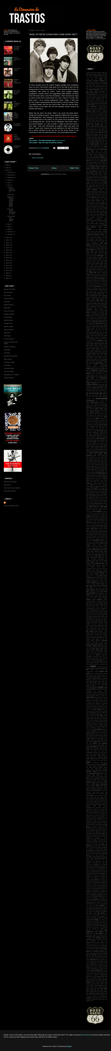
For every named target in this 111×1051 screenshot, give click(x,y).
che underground (90, 203)
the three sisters (90, 925)
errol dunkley (101, 312)
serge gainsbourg (91, 727)
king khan (99, 472)
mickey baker (96, 549)
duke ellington (93, 294)
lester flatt (98, 498)
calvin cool (95, 188)
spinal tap (100, 771)
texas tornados (101, 810)
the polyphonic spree (102, 894)
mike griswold (101, 552)
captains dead (103, 189)
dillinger (88, 274)
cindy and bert (100, 209)
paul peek (94, 617)
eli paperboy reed (94, 306)
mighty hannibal (98, 551)
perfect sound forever (91, 625)
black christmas (92, 146)
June (9, 185)
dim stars (95, 274)
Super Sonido (8, 359)
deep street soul (94, 260)
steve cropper (100, 779)
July (8, 182)
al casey (92, 82)
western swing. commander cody (94, 983)
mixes (92, 562)
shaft (89, 730)
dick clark (104, 269)
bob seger (93, 162)
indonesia (104, 396)
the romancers (97, 902)
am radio (105, 96)
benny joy (104, 129)
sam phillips (97, 714)
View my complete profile (11, 505)
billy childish (95, 141)
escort (91, 314)
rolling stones (90, 697)
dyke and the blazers (101, 295)
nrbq (87, 602)
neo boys (96, 588)
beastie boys (99, 124)
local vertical (99, 509)
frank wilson (100, 332)
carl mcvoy (104, 191)
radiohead (95, 656)
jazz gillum (101, 418)
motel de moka (89, 572)
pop (97, 639)
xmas (98, 996)
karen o (105, 461)
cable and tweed (97, 186)
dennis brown (103, 263)
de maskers (100, 257)
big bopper (91, 134)
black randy (103, 149)
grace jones (89, 360)
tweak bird (99, 961)
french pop (93, 335)
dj (86, 277)
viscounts (99, 973)
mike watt (101, 554)
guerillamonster (89, 366)
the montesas (101, 884)
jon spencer (89, 454)
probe (105, 643)
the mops (92, 885)
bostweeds (101, 170)
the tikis (96, 925)
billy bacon (104, 140)
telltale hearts (97, 806)
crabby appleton (98, 231)
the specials (98, 918)
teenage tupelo (89, 804)
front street (104, 335)
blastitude (88, 152)
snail (99, 751)
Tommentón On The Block (11, 374)
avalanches (99, 111)
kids (96, 470)
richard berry (99, 673)
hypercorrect (94, 390)
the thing (105, 924)
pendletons (95, 622)
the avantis (92, 818)
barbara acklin (99, 120)
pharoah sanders (96, 629)
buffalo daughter (93, 179)
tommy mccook (99, 951)
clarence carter (100, 211)
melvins (92, 540)
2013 (7, 263)
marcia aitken (100, 526)
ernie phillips (93, 312)
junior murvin (97, 460)
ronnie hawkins (94, 700)
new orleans (90, 590)
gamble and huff (99, 338)
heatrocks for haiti (90, 379)
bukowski (88, 180)
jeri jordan (95, 423)
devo (90, 269)
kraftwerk (104, 478)
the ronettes (89, 903)
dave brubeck (90, 249)
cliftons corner (89, 214)
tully (106, 959)
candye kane (104, 188)
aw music (88, 112)
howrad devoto (103, 387)
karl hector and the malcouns (98, 463)
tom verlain (101, 950)
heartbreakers (103, 378)
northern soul (90, 599)
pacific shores (94, 611)
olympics (91, 605)
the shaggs (102, 910)
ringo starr (94, 679)
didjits (98, 272)
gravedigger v (99, 362)
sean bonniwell (99, 726)
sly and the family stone (96, 748)
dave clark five (98, 249)
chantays (88, 200)
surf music (89, 795)
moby (103, 562)
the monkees (101, 882)
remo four (99, 666)
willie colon (97, 988)
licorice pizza (104, 498)
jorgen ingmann (90, 457)
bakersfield (89, 118)
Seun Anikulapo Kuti (95, 77)
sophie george (103, 760)
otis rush (98, 610)
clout (106, 214)
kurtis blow (89, 481)
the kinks (93, 871)
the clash (102, 833)
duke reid (101, 294)
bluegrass (96, 156)
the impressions (94, 864)
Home (54, 168)
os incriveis (96, 608)
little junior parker (95, 505)
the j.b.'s (95, 867)
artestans (105, 106)
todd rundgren (103, 948)
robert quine (101, 682)
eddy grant (93, 301)
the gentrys (102, 853)
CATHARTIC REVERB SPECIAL (17, 48)
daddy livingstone (90, 240)
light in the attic (90, 500)
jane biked (94, 416)
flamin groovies (100, 323)
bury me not (92, 183)
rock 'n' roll (90, 686)
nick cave (97, 591)
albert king (95, 85)
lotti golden (96, 516)
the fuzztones (96, 853)
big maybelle (94, 135)
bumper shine (104, 180)
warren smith (100, 977)
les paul (102, 497)
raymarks (97, 662)
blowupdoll (88, 154)
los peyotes (94, 514)
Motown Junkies (8, 326)
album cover (101, 85)
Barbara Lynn (102, 75)
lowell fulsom (96, 519)
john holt (105, 440)
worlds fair (97, 994)
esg (94, 314)
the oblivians (104, 887)
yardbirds (88, 997)
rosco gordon (96, 703)
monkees (92, 566)
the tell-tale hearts (97, 924)
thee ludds (100, 941)
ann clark (104, 100)
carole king (90, 196)
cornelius (104, 221)
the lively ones (94, 873)
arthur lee (96, 108)
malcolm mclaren (99, 525)
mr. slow (95, 575)
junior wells (88, 461)
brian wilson (89, 173)
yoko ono (105, 997)
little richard (92, 506)
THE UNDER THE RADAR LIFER (11, 219)
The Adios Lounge (9, 362)
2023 (7, 237)
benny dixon (98, 129)
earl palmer (94, 297)
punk (93, 650)
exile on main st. (94, 317)
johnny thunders (93, 452)
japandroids (89, 418)
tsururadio (102, 959)
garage (100, 340)
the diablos (94, 844)
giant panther (89, 351)
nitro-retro (105, 594)
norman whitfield (102, 598)
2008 (7, 275)
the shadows (95, 910)
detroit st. (96, 268)
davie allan (93, 257)
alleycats (101, 89)
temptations (89, 807)
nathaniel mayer (95, 585)
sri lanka (105, 773)
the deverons (101, 842)
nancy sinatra (101, 582)
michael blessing (96, 545)
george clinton (99, 347)
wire (101, 991)
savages (88, 718)
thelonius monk (103, 942)
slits (99, 746)
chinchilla (88, 206)
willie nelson (97, 990)
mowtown (102, 574)
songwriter (100, 757)
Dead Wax (7, 301)
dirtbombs (96, 275)
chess (103, 203)
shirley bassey (99, 735)
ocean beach (95, 604)
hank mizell (92, 371)
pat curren (91, 614)
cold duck (97, 215)
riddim (87, 679)
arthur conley (89, 108)
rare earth (98, 659)
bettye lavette (94, 132)
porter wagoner (95, 640)
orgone (105, 607)
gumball (93, 368)
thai (106, 810)
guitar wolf (104, 366)
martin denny (95, 531)
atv (106, 109)
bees (87, 128)
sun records (94, 790)
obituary (95, 602)
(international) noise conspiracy (93, 72)
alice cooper (100, 88)
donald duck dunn (93, 281)
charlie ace (104, 202)
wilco (92, 987)
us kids (88, 968)
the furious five (89, 853)
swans (105, 797)
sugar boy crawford (102, 787)
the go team (94, 855)
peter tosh (97, 628)
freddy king (99, 334)
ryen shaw (98, 712)
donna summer (100, 281)
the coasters (93, 835)
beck (91, 126)
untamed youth (103, 965)
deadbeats (94, 258)
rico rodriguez (104, 678)
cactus (103, 186)
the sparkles (93, 916)
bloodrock (105, 152)
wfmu (103, 983)
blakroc (105, 151)
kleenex (90, 476)
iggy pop (102, 393)
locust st (105, 509)
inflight (93, 398)
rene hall (105, 666)
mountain (96, 574)
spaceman (95, 767)
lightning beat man (95, 501)
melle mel (88, 539)
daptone (88, 245)
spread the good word (96, 773)
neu (106, 588)
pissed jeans (90, 634)
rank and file (89, 659)
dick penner (94, 271)
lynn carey (99, 522)
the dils (101, 844)
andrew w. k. (103, 98)
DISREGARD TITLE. (16, 146)
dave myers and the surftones (96, 253)
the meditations (101, 878)
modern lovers (100, 563)
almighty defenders (94, 91)
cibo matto (93, 209)
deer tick (101, 260)
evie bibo (102, 315)
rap (94, 659)
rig (90, 679)
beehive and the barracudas (99, 126)
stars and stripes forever (101, 776)
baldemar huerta (96, 118)
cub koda (94, 237)
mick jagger (94, 548)
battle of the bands (102, 123)
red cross (96, 664)
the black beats (89, 824)
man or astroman (92, 526)
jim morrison (102, 429)
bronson (88, 174)
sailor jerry (104, 712)
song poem (93, 757)
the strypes (102, 921)
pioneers (105, 633)
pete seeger (104, 626)
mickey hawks (103, 549)
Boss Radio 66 (8, 292)
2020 (7, 245)
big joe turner (98, 134)
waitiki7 (88, 976)
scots (87, 720)
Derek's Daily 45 (8, 304)
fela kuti (95, 321)
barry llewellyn (99, 121)
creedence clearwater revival (95, 234)
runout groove (89, 711)
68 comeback (104, 74)
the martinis (95, 876)
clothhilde (101, 214)
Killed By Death (8, 320)
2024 (7, 170)
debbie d (100, 258)
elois (95, 307)
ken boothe (102, 467)
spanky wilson (103, 767)
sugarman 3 (100, 789)
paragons (105, 613)
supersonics (95, 793)
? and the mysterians (93, 75)
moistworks (89, 565)
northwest (99, 599)
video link (92, 973)
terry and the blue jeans (98, 809)
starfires (92, 776)
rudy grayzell (102, 708)
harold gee (88, 376)
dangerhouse (94, 243)
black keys (89, 149)
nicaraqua (92, 591)
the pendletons (94, 891)
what (106, 983)
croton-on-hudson (90, 235)
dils (91, 274)
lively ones (97, 508)
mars (90, 531)
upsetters (88, 967)
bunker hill (89, 182)
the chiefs (102, 832)
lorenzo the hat (89, 511)
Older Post (74, 168)
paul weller (98, 619)
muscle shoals (90, 579)
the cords (102, 836)
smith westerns (103, 749)
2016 (7, 255)
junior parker (104, 460)
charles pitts (104, 200)
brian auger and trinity (101, 171)
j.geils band (103, 404)
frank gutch (93, 332)
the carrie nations (103, 830)
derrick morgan (93, 266)
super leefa (104, 792)
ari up (97, 105)
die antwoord (104, 272)
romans (103, 697)
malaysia (92, 525)
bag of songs (100, 117)
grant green (92, 362)
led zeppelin (94, 488)
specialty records (91, 771)
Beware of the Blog (9, 289)
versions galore (99, 971)
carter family (97, 196)
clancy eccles (92, 211)
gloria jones (96, 354)
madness (94, 523)
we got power (98, 980)
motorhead (96, 572)
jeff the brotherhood (94, 421)
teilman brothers (97, 804)
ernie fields (101, 311)
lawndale (105, 485)
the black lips (92, 825)
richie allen (91, 675)
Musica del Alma (8, 329)
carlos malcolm (95, 194)
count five (91, 225)
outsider (103, 610)
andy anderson (90, 100)
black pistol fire (96, 149)
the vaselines (95, 930)
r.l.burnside (104, 655)
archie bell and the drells (96, 103)
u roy (105, 962)
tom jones (95, 950)
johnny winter (103, 452)
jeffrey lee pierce (103, 421)
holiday (88, 384)
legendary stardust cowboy (97, 492)
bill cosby (105, 138)
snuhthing (88, 752)
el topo (91, 304)
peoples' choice (90, 623)
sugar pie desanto (91, 789)
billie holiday (98, 140)
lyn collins (93, 522)
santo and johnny (95, 717)
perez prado (104, 623)
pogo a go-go (93, 636)
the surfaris (102, 922)
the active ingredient (99, 813)
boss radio (89, 170)
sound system (96, 764)
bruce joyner (104, 176)
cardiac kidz (93, 191)
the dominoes (95, 845)
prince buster (90, 643)
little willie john (90, 508)
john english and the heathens (95, 440)
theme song (93, 944)
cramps (105, 231)
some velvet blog (95, 754)
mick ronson (100, 548)
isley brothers (102, 402)
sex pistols (99, 729)
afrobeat (102, 80)
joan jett (105, 434)
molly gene (104, 565)
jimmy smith (99, 434)
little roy (98, 506)
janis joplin (100, 416)
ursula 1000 (104, 967)
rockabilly (100, 688)
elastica (98, 304)
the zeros (93, 939)
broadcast (105, 173)
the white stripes (92, 935)
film (101, 321)
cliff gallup (96, 212)
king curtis (93, 472)
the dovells (92, 847)
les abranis (96, 497)
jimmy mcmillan (100, 432)
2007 (7, 278)
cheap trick (98, 203)
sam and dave (90, 714)
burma (100, 182)
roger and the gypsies (98, 692)
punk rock (99, 650)
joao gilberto (89, 435)
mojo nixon (95, 565)
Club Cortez (7, 295)
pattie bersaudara (93, 616)
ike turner (99, 395)
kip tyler (93, 475)
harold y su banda (96, 376)
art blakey (93, 106)
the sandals (89, 908)
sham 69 (99, 730)
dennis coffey (90, 264)
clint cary (96, 214)
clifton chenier (103, 212)
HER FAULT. (10, 194)
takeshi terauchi (98, 801)
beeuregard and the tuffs (95, 128)
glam (103, 353)
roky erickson (97, 694)
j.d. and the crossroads (94, 404)
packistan (101, 611)
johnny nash (93, 451)
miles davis (98, 556)
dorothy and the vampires (100, 283)
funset (101, 337)
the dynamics (89, 849)
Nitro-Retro (7, 332)
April (8, 226)
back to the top (85, 1035)
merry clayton (92, 543)
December (10, 172)
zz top (91, 1000)
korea (100, 478)
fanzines (100, 320)
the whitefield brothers (101, 935)
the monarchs (95, 882)
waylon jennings (94, 979)
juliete (102, 458)
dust (106, 294)
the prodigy (101, 897)
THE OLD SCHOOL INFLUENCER (11, 190)
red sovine (101, 664)
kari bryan (88, 463)
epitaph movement (99, 309)
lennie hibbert (103, 494)
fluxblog (98, 326)
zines (106, 999)
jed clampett (102, 420)
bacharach (100, 115)
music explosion (99, 579)
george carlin (92, 347)
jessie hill (100, 426)
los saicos (101, 514)
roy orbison (99, 706)
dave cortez (104, 249)
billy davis (102, 141)
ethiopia (102, 314)
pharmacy (88, 629)
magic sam (100, 523)
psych (99, 645)
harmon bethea (103, 375)
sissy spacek (101, 740)
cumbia (99, 237)
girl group (95, 353)
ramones (88, 658)
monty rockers (95, 569)
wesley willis (103, 982)
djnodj (96, 277)
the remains (102, 900)
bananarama (104, 118)
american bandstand (91, 97)
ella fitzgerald (103, 306)
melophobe (102, 539)
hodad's (105, 382)
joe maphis (97, 437)
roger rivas (91, 694)
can (99, 188)
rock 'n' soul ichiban (99, 686)
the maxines (94, 878)
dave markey (101, 252)
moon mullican (103, 569)
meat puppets (89, 537)
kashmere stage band (101, 464)
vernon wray (93, 971)
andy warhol (98, 100)
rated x (103, 659)
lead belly (101, 486)
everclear (97, 315)
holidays (95, 384)
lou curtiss (102, 516)
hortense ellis (89, 387)
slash (106, 745)
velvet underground (96, 970)
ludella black (102, 519)
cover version (103, 229)
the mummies (98, 885)
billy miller (102, 143)
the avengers (98, 818)
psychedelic (89, 646)
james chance (90, 413)
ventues (88, 971)
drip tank (105, 289)
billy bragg (88, 141)
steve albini (94, 779)
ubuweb (88, 964)
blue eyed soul (101, 154)
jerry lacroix (95, 424)
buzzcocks (92, 185)
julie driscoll (93, 458)
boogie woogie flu (101, 166)
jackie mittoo (99, 408)
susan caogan (97, 795)
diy (106, 275)
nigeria (88, 594)
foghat (93, 328)
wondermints (92, 993)
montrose (88, 569)
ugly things (93, 964)
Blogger (69, 1046)
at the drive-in (94, 109)
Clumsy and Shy (8, 298)
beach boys (90, 124)
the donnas (102, 845)
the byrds (91, 830)
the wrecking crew (99, 937)
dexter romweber (97, 269)
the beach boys (90, 822)
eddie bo (93, 300)
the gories (102, 855)
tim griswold (101, 947)
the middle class (94, 881)
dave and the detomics (91, 248)
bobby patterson (103, 165)
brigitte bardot (98, 173)
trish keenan (101, 958)
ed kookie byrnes (94, 298)
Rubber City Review (9, 346)
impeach (105, 395)
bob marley (103, 160)
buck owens (95, 177)
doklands (92, 278)
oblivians (100, 602)
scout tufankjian (96, 721)
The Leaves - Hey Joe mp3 (38, 142)
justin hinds (100, 461)
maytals (94, 536)
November (10, 175)
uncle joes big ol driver (101, 964)
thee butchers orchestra (101, 939)
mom (87, 566)
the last (103, 871)
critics (106, 234)
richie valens (93, 676)
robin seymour (93, 684)
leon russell (89, 495)
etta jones (92, 315)
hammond (101, 370)
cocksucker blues (90, 215)
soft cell (93, 752)
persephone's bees (102, 625)
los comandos (89, 513)
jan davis (88, 416)
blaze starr (94, 152)
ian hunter (97, 392)
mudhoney (89, 577)
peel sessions (104, 620)
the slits (88, 913)
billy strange (94, 144)
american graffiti (101, 97)
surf (106, 793)
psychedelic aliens (96, 646)
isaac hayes (94, 402)
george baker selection (96, 345)
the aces (91, 813)
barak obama (91, 120)
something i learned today (97, 755)
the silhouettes (96, 911)
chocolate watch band (97, 206)
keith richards (95, 467)
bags (106, 117)
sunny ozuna (96, 792)
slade (102, 745)
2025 (7, 167)
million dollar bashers (91, 557)
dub (87, 294)
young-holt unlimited (91, 999)
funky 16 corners (94, 337)
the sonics (101, 913)
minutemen (94, 559)
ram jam (105, 656)
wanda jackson (100, 976)
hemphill (103, 379)
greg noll (91, 363)
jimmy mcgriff (92, 432)
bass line (93, 123)
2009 (7, 273)
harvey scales (104, 376)
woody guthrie (100, 993)
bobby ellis (92, 163)
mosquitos (104, 571)
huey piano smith (90, 389)
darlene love (101, 245)
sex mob (93, 729)
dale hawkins (98, 240)
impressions (95, 396)
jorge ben (104, 455)
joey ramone (93, 438)
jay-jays (94, 418)
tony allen (93, 953)
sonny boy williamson (101, 758)
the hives (102, 862)
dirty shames (102, 275)
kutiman (95, 481)
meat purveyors (97, 537)
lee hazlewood (98, 489)
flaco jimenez (92, 323)
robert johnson (93, 682)
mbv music (99, 536)
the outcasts (89, 888)
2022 (7, 240)
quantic (105, 651)
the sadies (99, 907)
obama (91, 602)
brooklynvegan (94, 174)
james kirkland (97, 413)
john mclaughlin (100, 443)
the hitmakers (95, 862)
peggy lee (89, 622)
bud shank (100, 177)
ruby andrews (95, 708)
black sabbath (90, 151)
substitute (88, 787)
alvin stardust (93, 96)
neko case (96, 586)
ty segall (91, 962)
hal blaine (102, 368)
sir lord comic (94, 740)
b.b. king (94, 114)
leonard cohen (96, 495)
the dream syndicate (101, 847)
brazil (93, 171)
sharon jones (90, 734)
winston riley (97, 991)
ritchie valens (93, 681)
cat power (102, 196)
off (104, 604)
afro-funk (95, 80)
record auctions (103, 662)
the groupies (96, 856)
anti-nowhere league (99, 102)
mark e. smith (90, 530)
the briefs (102, 829)
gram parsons (96, 360)
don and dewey (100, 278)
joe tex (88, 438)
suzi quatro (104, 795)
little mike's (102, 505)
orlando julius (89, 608)
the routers (102, 903)
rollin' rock (98, 695)
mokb (100, 565)
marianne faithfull (103, 528)
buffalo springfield (102, 179)
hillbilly (88, 382)
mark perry (101, 530)
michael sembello (103, 546)
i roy (89, 392)
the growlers (102, 856)
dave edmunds (99, 251)
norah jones (93, 598)
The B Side (7, 365)
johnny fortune (92, 449)
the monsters (94, 884)
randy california (103, 658)
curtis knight (104, 237)
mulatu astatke (96, 577)
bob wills (99, 162)
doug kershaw (103, 285)
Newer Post (34, 168)
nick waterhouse (100, 593)
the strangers (96, 921)
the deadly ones (96, 841)
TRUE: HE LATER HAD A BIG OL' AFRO (11, 211)
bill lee (87, 140)
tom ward (92, 951)
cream (105, 232)
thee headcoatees (91, 941)
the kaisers (92, 868)
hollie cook (101, 384)
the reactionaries (95, 900)
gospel (105, 359)
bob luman (97, 160)
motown (102, 572)
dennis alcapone (95, 263)
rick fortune (99, 676)
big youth (104, 137)
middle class (89, 551)
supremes (101, 793)
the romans (104, 902)
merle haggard (100, 542)
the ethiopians (90, 850)
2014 (7, 260)
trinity (96, 958)
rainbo (100, 656)
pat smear (101, 614)
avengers (104, 111)
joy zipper (97, 457)
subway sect (94, 787)
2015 (7, 257)
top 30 (105, 954)
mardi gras (94, 528)
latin (91, 485)
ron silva (93, 698)
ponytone (93, 639)
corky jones (98, 221)
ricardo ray (93, 673)
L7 (88, 77)
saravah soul (104, 717)
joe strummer (103, 437)
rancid (92, 658)
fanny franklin (95, 320)
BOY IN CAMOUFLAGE (17, 59)
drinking (100, 289)
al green (91, 83)
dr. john (103, 286)
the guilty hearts (93, 858)
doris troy (91, 283)
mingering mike (100, 557)
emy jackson (100, 307)
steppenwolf (98, 778)
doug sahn (88, 286)
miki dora (92, 556)
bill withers (92, 140)
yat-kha (93, 997)
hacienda (97, 368)
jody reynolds (97, 435)
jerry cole (101, 423)
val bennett (93, 968)
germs (97, 350)
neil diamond (103, 585)
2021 (7, 242)
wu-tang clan (103, 994)
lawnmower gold (90, 486)
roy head (93, 706)
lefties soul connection (99, 491)
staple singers (96, 775)
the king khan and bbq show (98, 870)
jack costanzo (93, 405)
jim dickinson (100, 427)
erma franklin (94, 311)
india (100, 396)
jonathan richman (96, 455)
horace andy (103, 386)
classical (92, 212)
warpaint (94, 977)
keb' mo (97, 466)
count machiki (98, 225)
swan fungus (100, 797)
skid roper (95, 745)
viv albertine (95, 974)
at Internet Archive (60, 140)
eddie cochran (100, 300)
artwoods (101, 108)
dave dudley (90, 251)
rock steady (92, 688)
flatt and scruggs (103, 324)
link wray (97, 503)
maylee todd (89, 536)
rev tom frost (97, 668)
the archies (95, 815)
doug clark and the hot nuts (93, 285)
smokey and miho (91, 751)
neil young (89, 586)
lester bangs (92, 498)
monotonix (94, 568)
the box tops (97, 829)
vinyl (95, 973)
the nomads (97, 887)
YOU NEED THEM (16, 69)
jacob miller (92, 410)
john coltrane (101, 438)
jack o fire (93, 407)
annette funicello (90, 102)
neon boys (101, 588)
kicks (92, 470)
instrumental (101, 398)
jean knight (95, 420)
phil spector (90, 631)
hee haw (98, 379)
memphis (96, 540)
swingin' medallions (99, 798)
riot (98, 679)
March (9, 229)
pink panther (99, 633)
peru (87, 626)
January (9, 234)
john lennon (100, 441)
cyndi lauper (98, 239)
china (106, 205)
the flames (97, 852)
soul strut (100, 762)
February (10, 231)
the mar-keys (101, 875)
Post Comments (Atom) (58, 174)
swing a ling (92, 798)
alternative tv (103, 91)
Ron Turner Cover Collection (12, 488)
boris (101, 168)
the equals (104, 849)
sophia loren (96, 760)
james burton (103, 412)
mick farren (88, 548)
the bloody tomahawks (96, 827)
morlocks (93, 571)
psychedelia (104, 645)
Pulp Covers (7, 485)
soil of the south (99, 752)
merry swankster (100, 543)
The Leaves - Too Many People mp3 (42, 140)
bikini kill (100, 138)
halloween (94, 370)
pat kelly (97, 614)
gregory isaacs (99, 363)
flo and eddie (93, 326)
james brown (94, 412)
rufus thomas (97, 709)
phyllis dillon (93, 633)
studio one (99, 785)
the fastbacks (91, 852)
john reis (101, 444)
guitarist (88, 368)
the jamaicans (101, 867)
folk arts (98, 328)
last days (102, 483)
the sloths (94, 913)
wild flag (96, 987)
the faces (102, 850)
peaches (88, 620)
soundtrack (104, 764)
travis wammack (98, 956)
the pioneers (102, 891)
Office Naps (7, 336)
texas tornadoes (93, 810)
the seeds (104, 908)
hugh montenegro (100, 389)
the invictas (102, 866)
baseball (88, 123)
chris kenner (92, 208)
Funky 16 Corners (9, 311)
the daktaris (93, 839)
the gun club (101, 858)
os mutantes (102, 608)
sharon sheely (99, 734)
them (87, 944)
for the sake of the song (100, 329)
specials (105, 770)
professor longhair (91, 645)
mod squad (92, 563)
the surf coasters (95, 922)
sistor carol (103, 741)
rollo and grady (97, 697)
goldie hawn (89, 359)
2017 (7, 252)
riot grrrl (102, 679)
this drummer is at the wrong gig (97, 945)
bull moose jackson (95, 180)
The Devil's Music (9, 368)
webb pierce (104, 980)
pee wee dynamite (95, 620)
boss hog (104, 168)
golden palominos (102, 357)
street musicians (103, 782)
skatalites (104, 743)
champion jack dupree (101, 199)
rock (106, 684)
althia (100, 92)
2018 (7, 250)
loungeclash (102, 517)
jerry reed (95, 426)
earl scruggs (101, 297)
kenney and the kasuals (97, 469)
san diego (100, 715)
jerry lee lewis (103, 424)
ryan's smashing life (91, 712)
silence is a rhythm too (100, 737)
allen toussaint (94, 89)
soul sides (94, 762)
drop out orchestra (99, 291)
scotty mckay (89, 721)
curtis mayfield (90, 239)
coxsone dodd (90, 231)
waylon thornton (103, 979)
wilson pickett (89, 991)
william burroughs (103, 987)
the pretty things (97, 896)
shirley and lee (92, 735)
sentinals (105, 726)
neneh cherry (89, 588)
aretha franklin (90, 105)
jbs (105, 418)
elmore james (90, 307)
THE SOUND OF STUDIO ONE (16, 104)
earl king (88, 297)
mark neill (96, 530)
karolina (92, 464)
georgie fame (103, 348)
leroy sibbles (89, 497)
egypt (87, 304)
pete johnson (98, 626)
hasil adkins (90, 378)
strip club (88, 784)
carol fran (102, 194)
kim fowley (101, 470)
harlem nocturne (95, 375)
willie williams (104, 990)
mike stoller (95, 554)
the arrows (102, 815)
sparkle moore (90, 769)
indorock (88, 398)
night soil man (94, 594)
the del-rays (104, 841)
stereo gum (104, 778)
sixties (95, 743)
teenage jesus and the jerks (100, 803)
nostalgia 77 (93, 601)
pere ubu (97, 623)
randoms (97, 658)
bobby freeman (98, 163)
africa (101, 79)
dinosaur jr (99, 274)
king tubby (102, 473)
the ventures (99, 931)
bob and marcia (100, 159)
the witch (103, 936)
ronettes (101, 698)
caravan (88, 191)
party (87, 614)
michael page (94, 546)
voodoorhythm (103, 974)
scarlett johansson (97, 718)
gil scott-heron (97, 351)
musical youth (95, 580)
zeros (102, 999)
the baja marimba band (98, 819)
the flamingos (104, 852)
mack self (88, 523)
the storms (102, 919)
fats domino (89, 321)
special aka (99, 770)
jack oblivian (99, 407)
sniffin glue (104, 751)
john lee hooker (91, 441)
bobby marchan (95, 165)
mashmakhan (101, 533)
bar (87, 120)
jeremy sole (89, 423)
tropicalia (92, 959)
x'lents (94, 996)
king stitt (97, 473)
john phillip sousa (93, 444)
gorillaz (101, 359)
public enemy (99, 648)
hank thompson (99, 371)
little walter (104, 506)
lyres (103, 522)
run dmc (104, 709)
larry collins (101, 481)
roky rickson (104, 694)
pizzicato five (98, 634)
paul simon (92, 619)
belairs (92, 129)
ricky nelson (96, 678)
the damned (101, 839)
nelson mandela (103, 586)
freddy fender (92, 334)
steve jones (93, 781)
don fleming (102, 280)
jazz (97, 418)
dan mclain (101, 241)
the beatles (98, 822)
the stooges (94, 919)
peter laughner (90, 628)
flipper (87, 326)
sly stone (105, 748)
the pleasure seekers (95, 893)
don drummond (94, 280)
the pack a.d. (102, 888)
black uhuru (99, 151)
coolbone (92, 221)
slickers (88, 746)
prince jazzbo (99, 643)
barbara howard (92, 121)
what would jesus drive (91, 985)
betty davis (102, 130)
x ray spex (89, 996)
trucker (98, 959)
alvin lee (88, 96)
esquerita (97, 314)
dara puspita (95, 245)
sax (92, 718)
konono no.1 (94, 478)
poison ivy (100, 636)
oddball (101, 604)
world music (91, 994)
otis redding (92, 610)
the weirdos (99, 933)
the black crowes (98, 824)
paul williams (104, 619)
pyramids (100, 651)
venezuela (104, 970)
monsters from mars (102, 568)
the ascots (93, 816)
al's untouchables (103, 83)
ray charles (100, 661)
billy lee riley (95, 143)
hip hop (93, 382)
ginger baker (89, 353)
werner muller (95, 982)
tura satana (88, 961)
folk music (104, 328)
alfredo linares (101, 86)
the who (88, 936)
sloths (101, 746)
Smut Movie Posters (10, 491)
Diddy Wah (7, 308)
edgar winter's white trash (100, 303)
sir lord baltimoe (99, 738)
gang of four (93, 340)
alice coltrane (92, 88)
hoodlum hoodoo (95, 386)
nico (106, 593)
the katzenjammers (100, 868)
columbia (93, 217)
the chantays (89, 832)
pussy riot (94, 651)
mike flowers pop (93, 552)
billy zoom (101, 144)
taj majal (102, 800)
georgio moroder (90, 350)
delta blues (104, 262)
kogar (102, 476)
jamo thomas (104, 415)
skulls (99, 745)
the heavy (101, 859)
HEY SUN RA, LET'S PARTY (16, 92)
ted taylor (91, 803)
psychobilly (92, 648)
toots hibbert (100, 954)
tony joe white (100, 953)
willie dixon (103, 988)
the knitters (98, 871)
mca (106, 536)
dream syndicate (93, 289)
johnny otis (100, 451)
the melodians (95, 879)
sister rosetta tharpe (95, 741)
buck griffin (88, 177)
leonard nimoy (103, 495)
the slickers (104, 911)
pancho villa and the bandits (96, 613)
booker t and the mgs (92, 168)
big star (99, 137)
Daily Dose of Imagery (10, 481)
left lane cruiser (90, 491)
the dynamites (97, 849)
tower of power (90, 956)
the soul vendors (95, 914)
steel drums (92, 778)
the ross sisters (96, 903)
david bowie (100, 255)
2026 (7, 165)
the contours (95, 836)
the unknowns (93, 928)
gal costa (91, 338)
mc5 (103, 536)
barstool (105, 121)
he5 (97, 378)
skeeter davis (89, 745)
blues (101, 156)
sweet (87, 798)
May (8, 224)
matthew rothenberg (102, 534)
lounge (96, 517)
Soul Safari (7, 349)
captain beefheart (92, 189)
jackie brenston (90, 408)
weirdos (88, 982)
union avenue (89, 965)
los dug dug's (96, 513)
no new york (89, 596)
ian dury (93, 392)
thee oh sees (95, 942)
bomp (87, 166)
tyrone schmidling (98, 962)
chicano (92, 205)
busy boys (98, 183)
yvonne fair (98, 999)
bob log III (92, 160)
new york (98, 590)
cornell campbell (90, 223)
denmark (88, 263)
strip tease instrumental (99, 784)
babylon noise (93, 115)
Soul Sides (7, 353)
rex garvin (96, 671)
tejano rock (104, 804)
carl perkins (89, 193)
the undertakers (95, 927)
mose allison (98, 571)
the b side (104, 818)
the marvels (102, 876)
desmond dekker (102, 266)
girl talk (100, 353)
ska (99, 743)
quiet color (91, 655)
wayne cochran (90, 980)
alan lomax (89, 85)
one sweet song (98, 605)
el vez (94, 304)
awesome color (95, 112)
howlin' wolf (96, 387)
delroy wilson (96, 262)
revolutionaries (89, 671)
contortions (94, 220)
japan (105, 416)
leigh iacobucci (95, 494)
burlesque (95, 182)
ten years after (97, 807)
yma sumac (99, 997)
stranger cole (94, 782)
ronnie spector (95, 702)
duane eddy (93, 292)
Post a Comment (37, 158)
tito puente (96, 948)
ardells (105, 103)
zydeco (88, 1000)
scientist (105, 718)
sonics (92, 758)
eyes (102, 318)
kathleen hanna (90, 466)
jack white (105, 407)
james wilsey (97, 415)
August (9, 180)
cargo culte (99, 191)
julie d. (87, 458)
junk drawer (94, 461)
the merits (102, 879)
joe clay (103, 435)
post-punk (104, 640)
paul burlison (101, 616)
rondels (97, 698)
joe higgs (91, 437)
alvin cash (97, 94)
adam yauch (94, 79)
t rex (106, 798)
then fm (98, 944)
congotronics (98, 218)
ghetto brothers (103, 350)
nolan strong (101, 596)
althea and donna (92, 92)
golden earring (93, 357)
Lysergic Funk (8, 323)
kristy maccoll (104, 480)
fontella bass (89, 329)
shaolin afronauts (97, 732)
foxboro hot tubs (99, 331)
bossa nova (95, 170)
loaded (93, 509)
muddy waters (103, 575)
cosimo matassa (99, 223)
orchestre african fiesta (97, 607)
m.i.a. (106, 522)
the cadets (96, 830)
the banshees (93, 821)
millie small (104, 556)
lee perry (104, 489)
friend (99, 335)
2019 (7, 247)
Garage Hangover (9, 314)
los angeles (98, 511)
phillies (96, 631)
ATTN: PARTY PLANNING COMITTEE (16, 137)
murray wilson (104, 577)
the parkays (102, 890)
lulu (90, 520)
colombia (102, 215)
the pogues (93, 894)
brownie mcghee (103, 174)
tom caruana (89, 950)
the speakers (101, 916)
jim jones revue (95, 429)
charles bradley (95, 200)
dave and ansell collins (101, 246)
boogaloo (92, 166)
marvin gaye (89, 533)
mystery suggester (91, 582)
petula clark (104, 628)
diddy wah (93, 272)
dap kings (103, 243)
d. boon (105, 239)
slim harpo (94, 746)
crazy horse (100, 232)
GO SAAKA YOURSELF (17, 124)
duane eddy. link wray (102, 292)
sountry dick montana (91, 765)
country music (102, 227)
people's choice (103, 622)
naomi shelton (91, 583)
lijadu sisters (103, 501)
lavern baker (97, 485)
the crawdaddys (96, 838)
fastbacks (105, 320)
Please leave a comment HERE (95, 38)
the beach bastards (102, 821)
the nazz (92, 887)
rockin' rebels (104, 689)
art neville (99, 106)
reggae (93, 666)
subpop (105, 785)
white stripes (100, 985)
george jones (95, 348)
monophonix (89, 568)
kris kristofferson (96, 480)
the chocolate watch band (96, 832)
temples (105, 806)
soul (88, 762)
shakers (93, 730)
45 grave (94, 74)
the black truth (101, 825)
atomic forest (102, 109)
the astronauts (101, 816)
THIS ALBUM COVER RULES (15, 115)
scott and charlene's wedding (96, 720)
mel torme (104, 537)
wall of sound (93, 976)
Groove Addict (8, 317)
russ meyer (96, 711)
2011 (7, 268)
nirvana (100, 594)
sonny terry (89, 760)
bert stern (96, 130)
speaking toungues (90, 770)
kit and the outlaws (100, 475)
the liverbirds (101, 873)
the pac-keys (95, 888)
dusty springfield (90, 295)
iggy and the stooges (92, 393)
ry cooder (104, 711)
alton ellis (92, 94)
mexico (88, 545)
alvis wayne (99, 96)
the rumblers (100, 905)
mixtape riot (98, 562)
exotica (100, 317)
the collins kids (101, 835)
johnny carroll (99, 447)
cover (88, 229)
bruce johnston (96, 176)
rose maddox (104, 703)
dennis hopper (99, 264)
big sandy (94, 137)
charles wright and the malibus (93, 202)
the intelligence (95, 866)
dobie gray (102, 277)
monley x (104, 566)
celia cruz (94, 197)
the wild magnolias (96, 936)
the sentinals (89, 910)
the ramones (94, 899)
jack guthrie (101, 405)
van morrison (100, 968)
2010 (7, 270)
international (90, 401)
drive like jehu (89, 291)
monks (98, 566)
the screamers (97, 908)
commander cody (102, 217)
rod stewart (98, 691)
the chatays (96, 832)
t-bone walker (89, 800)
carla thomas (95, 193)
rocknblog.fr (89, 691)
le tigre (96, 486)
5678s (98, 74)
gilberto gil (104, 351)
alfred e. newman (94, 86)
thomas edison (94, 947)
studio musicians (90, 785)
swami (87, 797)
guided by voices (98, 366)
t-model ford (97, 800)
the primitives (93, 897)
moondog (88, 571)
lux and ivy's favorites (98, 520)
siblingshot (91, 737)
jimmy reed (92, 434)
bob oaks (88, 162)
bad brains (92, 117)
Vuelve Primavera (9, 377)
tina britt (91, 948)
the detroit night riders (92, 842)
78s (87, 75)
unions (96, 965)
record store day (90, 664)
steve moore (100, 781)
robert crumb (101, 681)
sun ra (88, 790)
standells (88, 775)
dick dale (88, 271)
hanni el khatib (96, 373)
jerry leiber (88, 426)
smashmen (95, 749)
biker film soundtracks (92, 138)
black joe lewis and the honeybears (98, 148)
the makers (94, 875)
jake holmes (98, 410)
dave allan (92, 246)
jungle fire (91, 460)
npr (106, 601)
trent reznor (91, 958)
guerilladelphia (103, 365)
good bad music (96, 359)
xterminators (104, 996)
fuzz (104, 337)
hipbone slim (99, 382)
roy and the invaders (99, 704)
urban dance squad (96, 967)
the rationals (102, 899)
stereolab (88, 779)
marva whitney (103, 531)
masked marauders (93, 534)
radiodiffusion (89, 656)
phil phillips (104, 629)
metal (105, 543)
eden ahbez (100, 301)
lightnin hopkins (99, 500)
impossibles (89, 396)
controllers (100, 220)
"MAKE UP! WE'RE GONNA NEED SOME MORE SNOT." (10, 201)
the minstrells (102, 881)
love (106, 517)
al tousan (96, 83)
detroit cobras (89, 268)
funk (87, 337)
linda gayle (92, 503)
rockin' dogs (98, 689)
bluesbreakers (95, 157)
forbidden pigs (90, 331)
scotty (105, 720)
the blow (105, 827)
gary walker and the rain (98, 342)
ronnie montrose (103, 700)
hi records (104, 381)
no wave (95, 596)
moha (106, 563)
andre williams (96, 98)
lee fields (92, 489)
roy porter (105, 706)
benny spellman (90, 130)
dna (99, 277)
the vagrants (101, 928)
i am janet (99, 390)
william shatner (90, 988)
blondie (100, 152)
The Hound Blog (8, 371)
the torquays (101, 925)
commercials (89, 218)
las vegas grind (95, 483)
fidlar (99, 321)
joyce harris (104, 457)
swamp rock (93, 797)
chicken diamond (99, 205)
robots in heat (100, 684)
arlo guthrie (102, 105)
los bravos (104, 511)
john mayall (93, 443)
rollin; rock (104, 695)
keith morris (102, 466)
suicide (105, 789)
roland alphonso (90, 695)
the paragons (94, 890)
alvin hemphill (104, 94)
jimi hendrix (100, 430)
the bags (88, 819)
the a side (101, 812)
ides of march (103, 392)
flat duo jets (94, 324)
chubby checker (99, 208)
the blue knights (90, 829)
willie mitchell (89, 990)
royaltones (88, 708)
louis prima (92, 517)
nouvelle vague (101, 601)
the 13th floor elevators (92, 812)
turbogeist (94, 961)
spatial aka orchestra (101, 769)
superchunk (89, 793)
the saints (104, 907)
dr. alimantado (96, 286)
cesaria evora (100, 197)
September (10, 177)
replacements (89, 668)
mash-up (95, 533)
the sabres (93, 907)
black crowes (100, 146)
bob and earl (92, 159)
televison (88, 806)
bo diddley (102, 157)
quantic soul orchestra (91, 653)
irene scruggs (99, 400)
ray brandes (93, 661)
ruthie (100, 711)
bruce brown (89, 176)
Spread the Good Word (10, 356)
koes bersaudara (97, 476)
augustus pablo (90, 111)
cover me (95, 229)
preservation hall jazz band (99, 642)
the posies (88, 896)
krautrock (88, 480)
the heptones (96, 861)
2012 (7, 265)
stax (87, 778)
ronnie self (89, 702)
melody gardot (95, 539)
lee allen (101, 488)
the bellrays (104, 822)
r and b (98, 655)
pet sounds (91, 626)
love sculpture (89, 519)
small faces (89, 749)
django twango (91, 277)
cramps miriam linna (91, 232)
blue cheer (94, 154)
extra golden (97, 318)
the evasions (97, 850)
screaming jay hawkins (97, 723)
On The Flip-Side (9, 339)
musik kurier (104, 580)
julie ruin (98, 458)
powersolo (88, 642)
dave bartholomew (102, 248)
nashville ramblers (100, 583)
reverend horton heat (101, 669)
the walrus (93, 933)
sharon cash (104, 732)
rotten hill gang (90, 704)
